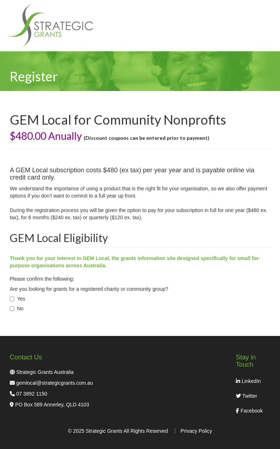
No (17, 308)
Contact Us (26, 357)
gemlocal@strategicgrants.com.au (54, 383)
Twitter (246, 396)
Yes (17, 299)
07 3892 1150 (31, 394)
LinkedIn (248, 381)
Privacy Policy (196, 431)
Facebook (249, 411)
